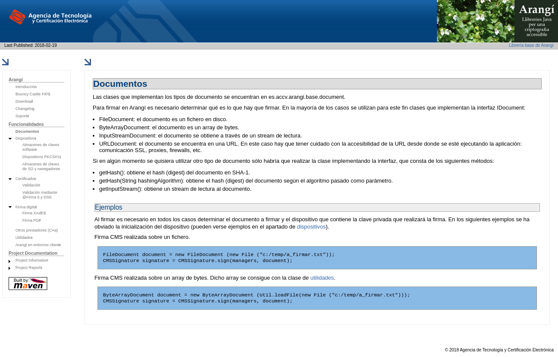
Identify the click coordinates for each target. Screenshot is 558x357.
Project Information (31, 260)
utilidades (322, 279)
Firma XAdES (34, 213)
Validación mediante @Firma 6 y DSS (39, 194)
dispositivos (311, 226)
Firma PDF (31, 220)
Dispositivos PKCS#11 (41, 157)
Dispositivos (25, 138)
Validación (31, 185)
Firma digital (26, 207)
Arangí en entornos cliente (38, 245)
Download (24, 101)
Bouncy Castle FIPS (32, 94)
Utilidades (24, 237)
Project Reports (28, 267)
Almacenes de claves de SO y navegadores (41, 166)
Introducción (26, 87)
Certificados (25, 179)
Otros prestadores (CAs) (36, 230)
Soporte (22, 116)
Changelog (24, 109)
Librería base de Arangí (531, 45)
